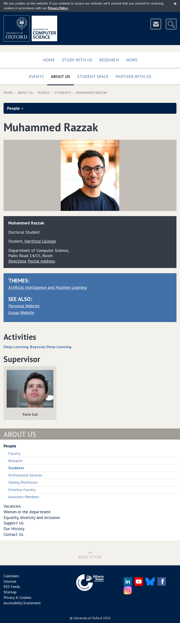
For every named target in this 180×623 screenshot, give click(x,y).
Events (36, 76)
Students (62, 93)
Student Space (92, 76)
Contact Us (13, 534)
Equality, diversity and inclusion (32, 517)
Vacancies (12, 506)
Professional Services (25, 475)
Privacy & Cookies (17, 597)
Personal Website (23, 306)
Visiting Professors (23, 482)
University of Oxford (87, 618)
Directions (17, 261)
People (43, 93)
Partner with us (133, 76)
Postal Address (41, 261)
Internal (10, 581)
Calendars (11, 575)
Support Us (14, 523)
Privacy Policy (58, 8)
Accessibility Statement (22, 602)
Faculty (14, 453)
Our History (14, 528)
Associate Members (23, 496)
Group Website (21, 312)
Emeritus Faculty (21, 489)
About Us (62, 75)
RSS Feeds (12, 586)
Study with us (77, 60)
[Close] (175, 3)
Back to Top (90, 554)
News (131, 60)
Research (109, 60)
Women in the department (27, 511)
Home (49, 60)
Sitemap (10, 592)
